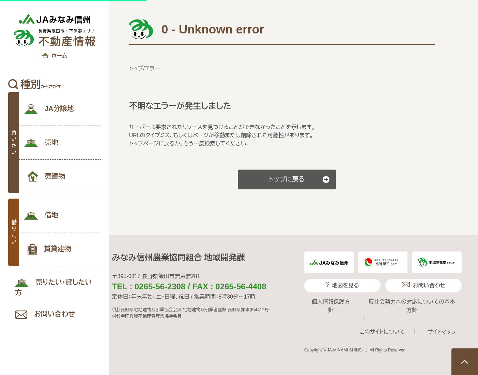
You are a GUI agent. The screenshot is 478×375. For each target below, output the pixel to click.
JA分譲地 (49, 109)
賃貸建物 (49, 249)
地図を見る (342, 285)
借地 (41, 216)
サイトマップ (442, 332)
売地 (41, 143)
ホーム (54, 56)
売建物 (46, 176)
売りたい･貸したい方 (53, 287)
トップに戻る (287, 179)
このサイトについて (382, 332)
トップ (136, 68)
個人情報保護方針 (331, 306)
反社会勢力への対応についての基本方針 (412, 306)
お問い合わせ (45, 314)
